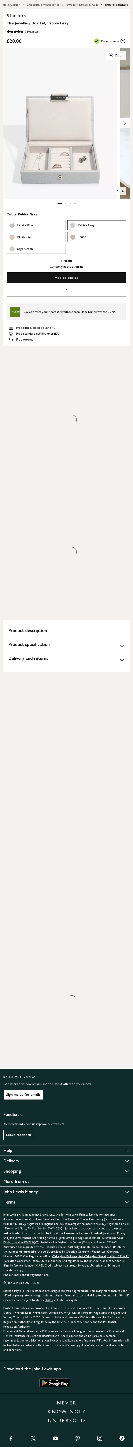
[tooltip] (122, 41)
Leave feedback (18, 1135)
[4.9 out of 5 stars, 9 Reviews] (23, 31)
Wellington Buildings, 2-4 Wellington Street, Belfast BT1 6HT (90, 1256)
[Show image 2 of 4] (124, 123)
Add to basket (66, 278)
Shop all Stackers (116, 5)
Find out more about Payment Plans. (26, 1275)
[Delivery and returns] (66, 660)
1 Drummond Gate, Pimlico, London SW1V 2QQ (33, 1228)
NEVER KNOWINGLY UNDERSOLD (67, 1411)
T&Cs (49, 1300)
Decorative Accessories (43, 5)
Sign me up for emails (23, 1095)
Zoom (116, 55)
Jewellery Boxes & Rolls (82, 5)
